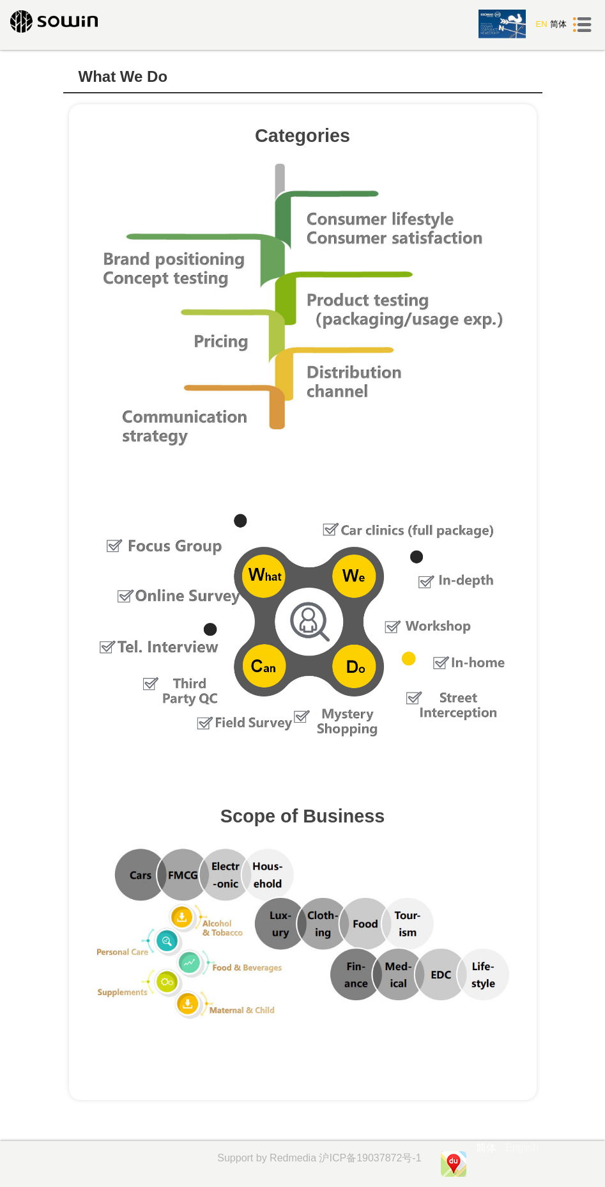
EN (541, 24)
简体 (558, 24)
